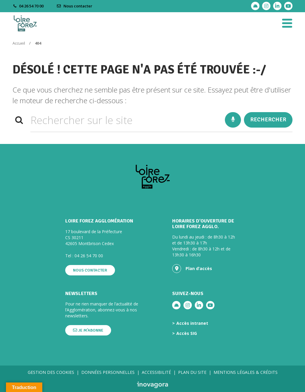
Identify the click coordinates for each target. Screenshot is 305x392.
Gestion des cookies (51, 372)
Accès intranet (192, 323)
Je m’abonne (88, 330)
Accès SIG (186, 333)
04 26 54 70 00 (88, 255)
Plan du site (192, 372)
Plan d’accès (192, 268)
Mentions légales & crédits (246, 372)
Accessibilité (156, 372)
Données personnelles (108, 372)
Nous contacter (74, 6)
